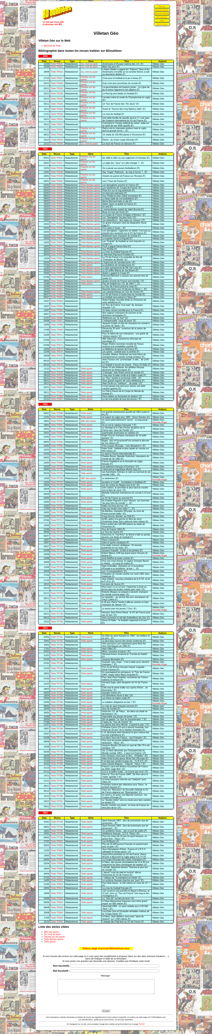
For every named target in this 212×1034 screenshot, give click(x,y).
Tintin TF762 (57, 712)
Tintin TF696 (57, 450)
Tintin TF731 (57, 588)
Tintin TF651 (57, 258)
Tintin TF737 (57, 618)
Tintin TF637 (57, 158)
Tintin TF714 (57, 532)
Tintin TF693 (57, 437)
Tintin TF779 (57, 756)
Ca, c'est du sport (89, 64)
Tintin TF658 (57, 277)
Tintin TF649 (57, 252)
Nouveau (162, 6)
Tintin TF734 (57, 603)
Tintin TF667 (57, 321)
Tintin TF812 (57, 880)
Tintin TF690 (57, 417)
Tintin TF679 (57, 375)
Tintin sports (86, 265)
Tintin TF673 (57, 349)
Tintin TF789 (57, 791)
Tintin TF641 (57, 185)
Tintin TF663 (57, 294)
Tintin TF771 (57, 737)
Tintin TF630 (57, 114)
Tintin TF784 (57, 768)
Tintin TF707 (57, 502)
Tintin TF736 (57, 614)
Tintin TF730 (57, 584)
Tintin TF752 (57, 684)
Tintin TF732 (57, 593)
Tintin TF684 (57, 392)
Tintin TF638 (57, 168)
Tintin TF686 (57, 396)
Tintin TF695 (57, 446)
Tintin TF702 (57, 473)
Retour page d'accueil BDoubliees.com (106, 948)
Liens (162, 20)
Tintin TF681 (57, 381)
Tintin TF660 (57, 284)
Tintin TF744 (57, 651)
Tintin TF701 (57, 469)
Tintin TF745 (57, 655)
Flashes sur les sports (54, 937)
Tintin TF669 (57, 330)
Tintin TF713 (57, 529)
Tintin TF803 (57, 850)
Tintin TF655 (57, 268)
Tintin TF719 (57, 550)
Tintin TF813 (57, 884)
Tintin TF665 (57, 314)
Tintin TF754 (57, 693)
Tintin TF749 (57, 673)
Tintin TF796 (57, 833)
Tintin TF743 (57, 649)
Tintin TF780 (57, 758)
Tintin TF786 (57, 775)
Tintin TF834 (57, 922)
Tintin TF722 (57, 558)
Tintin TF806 (57, 863)
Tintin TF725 (57, 567)
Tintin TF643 (57, 204)
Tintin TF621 (57, 64)
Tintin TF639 (57, 176)
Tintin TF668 (57, 324)
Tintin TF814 (57, 888)
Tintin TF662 (57, 292)
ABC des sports (88, 421)
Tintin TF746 (57, 659)
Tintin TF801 (57, 841)
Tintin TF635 (57, 144)
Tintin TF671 (57, 335)
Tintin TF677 (57, 369)
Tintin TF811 (57, 877)
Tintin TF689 (57, 413)
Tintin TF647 (57, 238)
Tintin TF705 (57, 489)
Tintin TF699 (57, 463)
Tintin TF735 (57, 608)
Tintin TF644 (57, 212)
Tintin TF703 (57, 478)
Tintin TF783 (57, 764)
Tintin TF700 (57, 466)
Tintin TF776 (57, 752)
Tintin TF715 (57, 536)
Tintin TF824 (57, 902)
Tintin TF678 (57, 372)
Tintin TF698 (57, 457)
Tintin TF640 (57, 181)
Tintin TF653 (57, 265)
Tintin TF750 (57, 678)
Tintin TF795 (57, 831)
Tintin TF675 (57, 356)
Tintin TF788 (57, 786)
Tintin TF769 (57, 728)
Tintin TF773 (57, 747)
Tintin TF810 (57, 874)
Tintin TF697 (57, 453)
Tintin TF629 (57, 109)
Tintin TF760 (57, 709)
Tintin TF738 (57, 621)
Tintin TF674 (57, 352)
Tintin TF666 (57, 318)
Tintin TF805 (57, 859)
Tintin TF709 (57, 512)
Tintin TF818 (57, 898)
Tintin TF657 (57, 270)
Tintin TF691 (57, 421)
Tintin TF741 (57, 637)
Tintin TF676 (57, 361)
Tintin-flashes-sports (90, 185)
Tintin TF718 (57, 546)
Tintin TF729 (57, 580)
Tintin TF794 (57, 827)
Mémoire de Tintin (52, 46)
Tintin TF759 (57, 706)
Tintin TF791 (57, 801)
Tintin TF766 (57, 722)
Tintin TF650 (57, 254)
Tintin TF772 (57, 741)
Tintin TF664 (57, 301)
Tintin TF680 (57, 378)
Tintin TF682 (57, 383)
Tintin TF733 (57, 598)
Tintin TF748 (57, 668)
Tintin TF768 (57, 725)
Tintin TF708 (57, 508)
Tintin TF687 (57, 399)
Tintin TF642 (57, 196)
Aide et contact (161, 24)
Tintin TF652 (57, 262)
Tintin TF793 (57, 822)
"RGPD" (142, 1027)
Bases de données (161, 10)
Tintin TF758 (57, 702)
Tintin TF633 (57, 134)
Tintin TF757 (57, 698)
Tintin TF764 (57, 716)
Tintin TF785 (57, 772)
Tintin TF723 (57, 562)
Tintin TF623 (57, 72)
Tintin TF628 (57, 83)
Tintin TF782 (57, 761)
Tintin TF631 (57, 119)
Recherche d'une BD (162, 13)
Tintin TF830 (57, 918)
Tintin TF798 (57, 837)
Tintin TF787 (57, 781)
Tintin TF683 (57, 387)
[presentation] (106, 1005)
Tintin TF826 (57, 912)
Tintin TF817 (57, 893)
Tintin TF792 (57, 806)
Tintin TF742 (57, 641)
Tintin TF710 (57, 516)
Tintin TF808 (57, 868)
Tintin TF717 (57, 540)
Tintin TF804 (57, 855)
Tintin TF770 (57, 734)
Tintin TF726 (57, 571)
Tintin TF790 (57, 796)
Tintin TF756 (57, 695)
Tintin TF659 (57, 281)
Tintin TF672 (57, 340)
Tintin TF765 (57, 719)
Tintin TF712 (57, 525)
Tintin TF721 (57, 554)
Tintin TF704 (57, 485)
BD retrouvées (162, 17)
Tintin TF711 (57, 520)
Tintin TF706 (57, 498)
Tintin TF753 (57, 689)
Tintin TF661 (57, 286)
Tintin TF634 (57, 140)
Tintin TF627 (57, 78)
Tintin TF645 (57, 228)
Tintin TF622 (57, 67)
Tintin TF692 (57, 429)
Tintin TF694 (57, 442)
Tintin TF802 (57, 845)
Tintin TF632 (57, 129)
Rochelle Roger (159, 422)
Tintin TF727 (57, 575)
